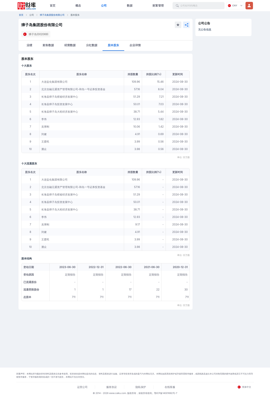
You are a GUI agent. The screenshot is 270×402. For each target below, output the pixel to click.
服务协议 (111, 387)
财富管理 (158, 5)
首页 (52, 5)
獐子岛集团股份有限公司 (52, 14)
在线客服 (170, 387)
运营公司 (82, 387)
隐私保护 (140, 387)
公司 (104, 5)
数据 (129, 5)
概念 (78, 5)
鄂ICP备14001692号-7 (165, 393)
